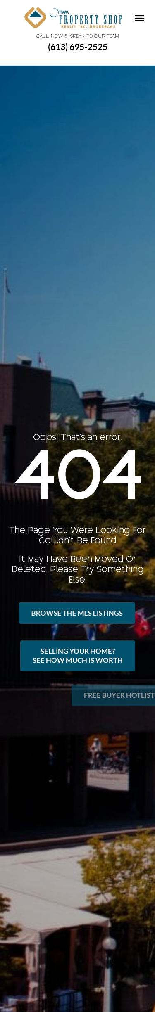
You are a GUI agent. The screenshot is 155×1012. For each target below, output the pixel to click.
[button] (140, 18)
